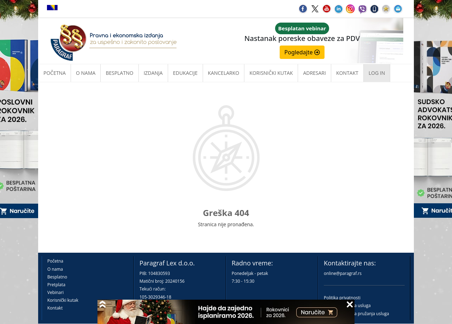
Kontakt (55, 308)
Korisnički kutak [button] (271, 73)
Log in (377, 73)
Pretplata (56, 285)
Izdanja (153, 73)
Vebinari (55, 292)
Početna (54, 73)
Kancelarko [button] (223, 73)
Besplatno (119, 73)
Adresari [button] (314, 73)
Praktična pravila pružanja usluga (356, 314)
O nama (85, 73)
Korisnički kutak (62, 300)
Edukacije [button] (185, 73)
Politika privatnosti (342, 298)
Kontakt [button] (347, 73)
